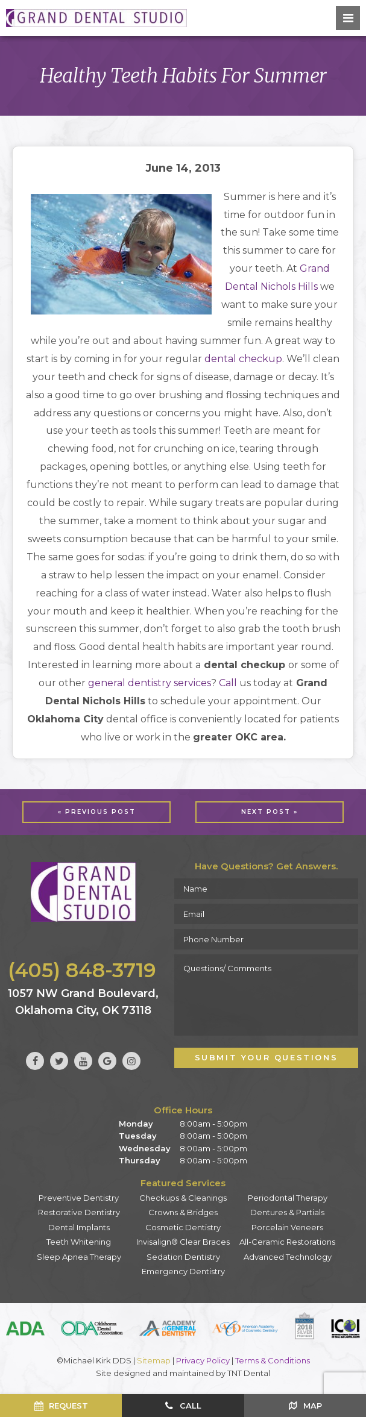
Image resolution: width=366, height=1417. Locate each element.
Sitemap (154, 1360)
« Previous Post (97, 812)
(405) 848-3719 (82, 970)
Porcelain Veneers (287, 1227)
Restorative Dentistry (79, 1212)
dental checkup (243, 358)
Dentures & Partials (287, 1212)
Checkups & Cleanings (183, 1198)
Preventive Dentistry (79, 1198)
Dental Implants (79, 1227)
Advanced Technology (288, 1257)
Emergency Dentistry (183, 1271)
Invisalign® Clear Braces (183, 1242)
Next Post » (269, 812)
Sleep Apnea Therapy (79, 1257)
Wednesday (145, 1148)
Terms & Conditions (272, 1360)
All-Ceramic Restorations (287, 1242)
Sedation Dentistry (183, 1257)
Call (228, 683)
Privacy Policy (203, 1360)
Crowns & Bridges (183, 1212)
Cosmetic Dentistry (183, 1227)
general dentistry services (149, 683)
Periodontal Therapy (287, 1198)
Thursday (139, 1160)
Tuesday (138, 1135)
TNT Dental (248, 1373)
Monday (136, 1123)
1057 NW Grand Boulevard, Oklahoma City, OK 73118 (83, 1002)
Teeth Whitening (78, 1242)
